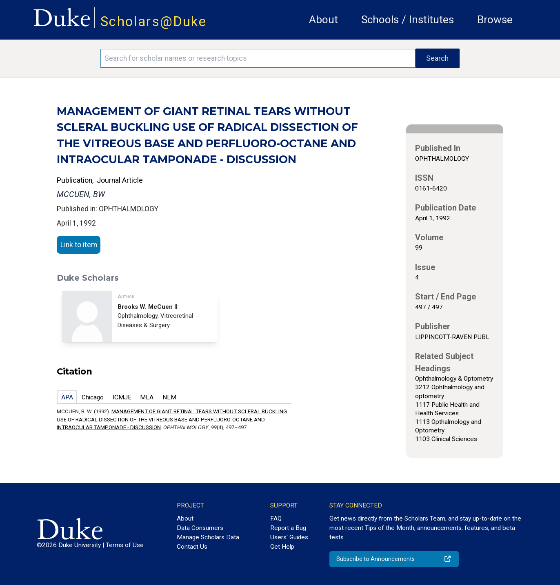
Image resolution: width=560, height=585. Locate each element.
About (323, 19)
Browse (495, 19)
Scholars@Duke (153, 21)
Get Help (282, 546)
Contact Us (192, 546)
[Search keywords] (258, 58)
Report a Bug (288, 528)
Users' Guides (289, 537)
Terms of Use (125, 545)
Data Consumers (200, 528)
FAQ (276, 518)
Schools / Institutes (407, 19)
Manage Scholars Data (208, 537)
